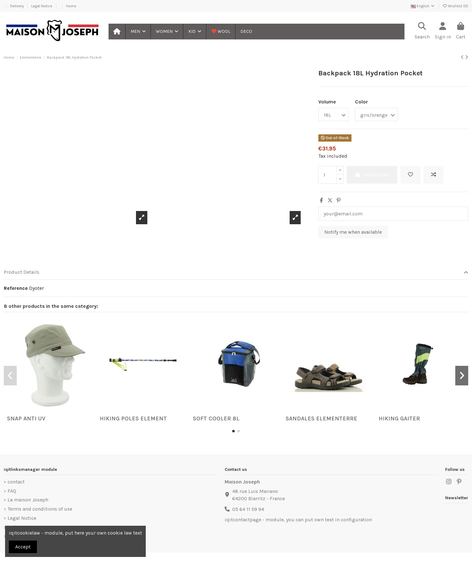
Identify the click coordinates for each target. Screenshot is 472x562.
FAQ (12, 491)
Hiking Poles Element (133, 418)
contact (16, 482)
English (423, 6)
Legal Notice (42, 6)
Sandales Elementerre (321, 418)
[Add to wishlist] (410, 175)
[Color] (376, 114)
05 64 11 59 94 (248, 509)
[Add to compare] (433, 175)
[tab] (236, 273)
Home (71, 6)
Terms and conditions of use (40, 509)
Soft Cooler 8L (216, 418)
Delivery (17, 6)
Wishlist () (455, 6)
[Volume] (333, 114)
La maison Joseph (28, 500)
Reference (16, 288)
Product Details (236, 272)
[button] (137, 31)
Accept (23, 547)
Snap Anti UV (26, 418)
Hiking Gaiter (399, 418)
